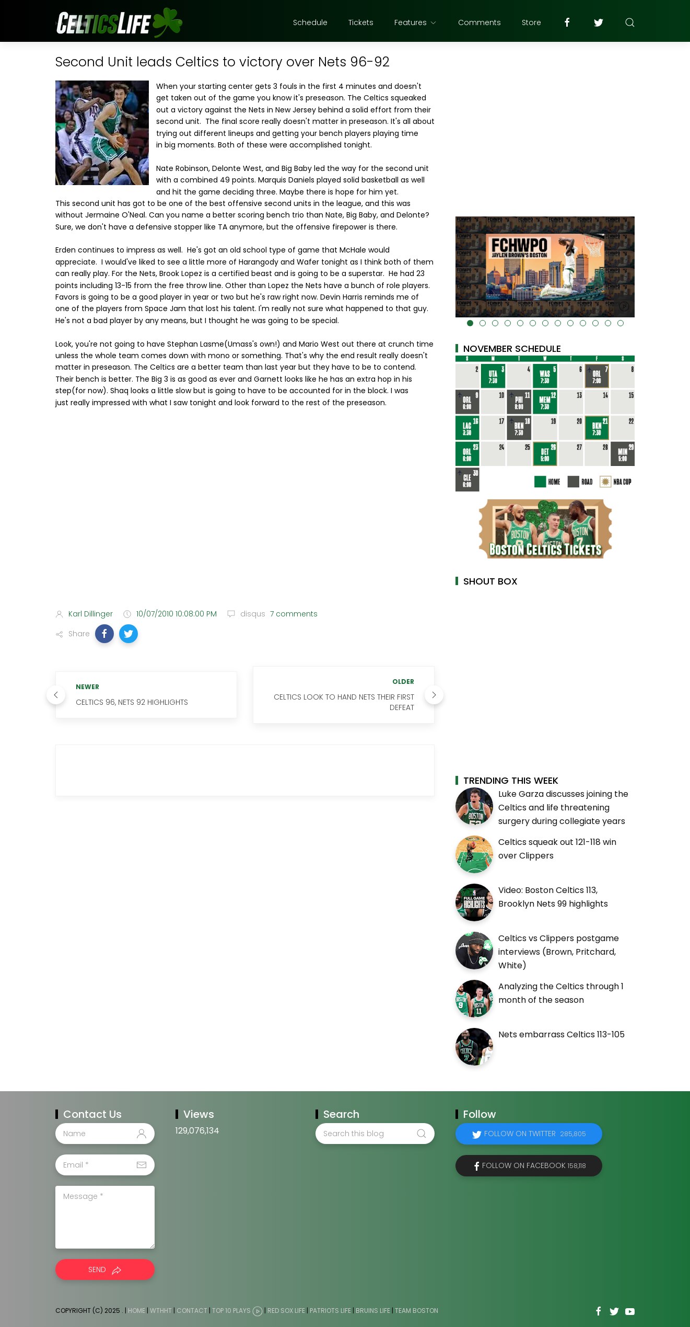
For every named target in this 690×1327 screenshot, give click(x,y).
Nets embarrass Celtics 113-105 (561, 1034)
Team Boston (416, 1311)
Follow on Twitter (535, 1133)
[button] (104, 633)
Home (136, 1311)
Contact (192, 1311)
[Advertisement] (245, 518)
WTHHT (161, 1311)
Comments (479, 22)
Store (531, 22)
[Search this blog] (375, 1133)
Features (415, 22)
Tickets (360, 22)
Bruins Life (373, 1311)
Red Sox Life (286, 1311)
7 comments (293, 614)
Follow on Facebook (534, 1165)
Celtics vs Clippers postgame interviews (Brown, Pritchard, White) (558, 951)
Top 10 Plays (231, 1311)
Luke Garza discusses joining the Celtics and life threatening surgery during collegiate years (563, 807)
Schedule (310, 22)
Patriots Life (330, 1311)
